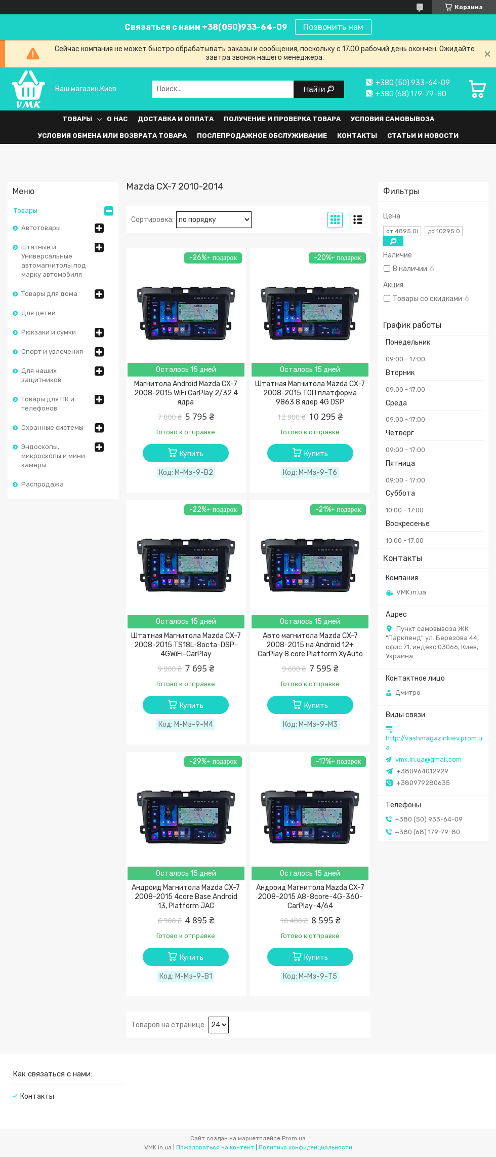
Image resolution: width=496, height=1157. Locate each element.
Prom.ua (294, 1138)
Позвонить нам (333, 27)
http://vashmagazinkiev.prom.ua (434, 742)
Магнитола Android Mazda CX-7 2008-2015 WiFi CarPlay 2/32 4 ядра (186, 393)
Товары (77, 119)
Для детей (38, 313)
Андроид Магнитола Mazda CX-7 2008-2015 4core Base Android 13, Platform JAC (186, 896)
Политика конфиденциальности (305, 1147)
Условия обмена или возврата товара (112, 135)
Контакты (357, 135)
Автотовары (41, 228)
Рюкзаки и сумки (48, 332)
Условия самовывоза (392, 119)
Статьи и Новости (423, 135)
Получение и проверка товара (282, 119)
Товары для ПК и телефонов (47, 403)
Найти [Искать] (315, 89)
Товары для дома (49, 293)
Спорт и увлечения (52, 351)
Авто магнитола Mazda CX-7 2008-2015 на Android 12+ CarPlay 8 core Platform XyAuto (310, 644)
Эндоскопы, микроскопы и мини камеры (53, 456)
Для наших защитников (41, 375)
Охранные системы (52, 427)
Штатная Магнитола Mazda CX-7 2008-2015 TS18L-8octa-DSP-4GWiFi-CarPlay (186, 644)
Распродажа (42, 484)
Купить (191, 454)
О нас (117, 119)
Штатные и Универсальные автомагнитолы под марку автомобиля (53, 260)
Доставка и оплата (176, 119)
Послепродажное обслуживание (262, 135)
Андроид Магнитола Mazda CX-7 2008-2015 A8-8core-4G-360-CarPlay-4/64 (310, 896)
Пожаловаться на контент (215, 1147)
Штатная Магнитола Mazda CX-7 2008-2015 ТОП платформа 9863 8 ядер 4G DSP (310, 393)
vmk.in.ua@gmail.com (428, 759)
